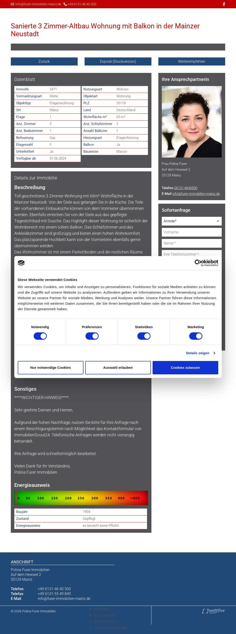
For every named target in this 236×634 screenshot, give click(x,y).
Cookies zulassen (185, 367)
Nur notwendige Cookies (50, 367)
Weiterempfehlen (191, 61)
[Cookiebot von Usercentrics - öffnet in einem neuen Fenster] (198, 262)
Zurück (44, 61)
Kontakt (101, 608)
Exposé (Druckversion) (118, 61)
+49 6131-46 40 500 (80, 4)
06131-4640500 (185, 187)
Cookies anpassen (110, 627)
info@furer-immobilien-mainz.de (36, 4)
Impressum (104, 614)
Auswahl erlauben (118, 367)
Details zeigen (197, 353)
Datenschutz (105, 621)
